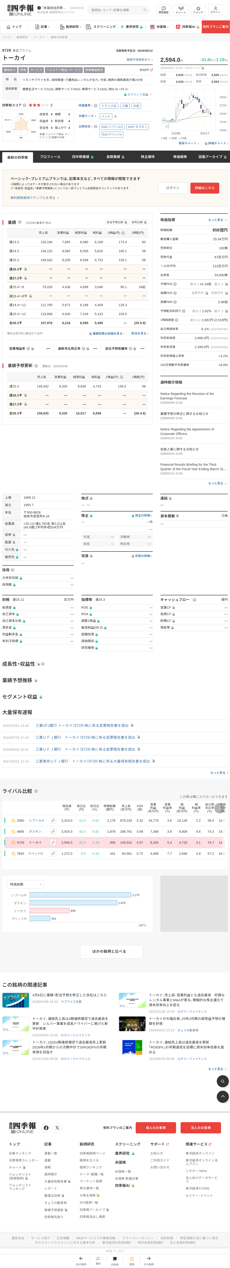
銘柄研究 (70, 26)
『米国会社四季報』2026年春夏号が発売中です (55, 8)
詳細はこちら (205, 188)
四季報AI (187, 27)
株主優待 (148, 157)
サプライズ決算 (71, 1001)
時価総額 (16, 884)
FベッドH (36, 853)
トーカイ (39, 37)
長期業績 (113, 157)
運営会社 (17, 1238)
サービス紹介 (40, 1238)
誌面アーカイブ (210, 157)
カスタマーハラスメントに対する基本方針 (65, 1242)
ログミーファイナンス (192, 1011)
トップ (14, 27)
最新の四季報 (17, 157)
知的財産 (167, 1238)
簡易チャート (188, 143)
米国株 (159, 27)
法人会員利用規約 (182, 1242)
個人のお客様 (156, 1128)
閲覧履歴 (164, 10)
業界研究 (131, 26)
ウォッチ (198, 10)
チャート (181, 10)
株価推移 (180, 157)
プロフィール (50, 157)
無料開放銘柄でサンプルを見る (33, 198)
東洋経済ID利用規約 (116, 1242)
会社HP (144, 70)
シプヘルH (36, 820)
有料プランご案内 (215, 27)
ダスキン (35, 831)
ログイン (216, 10)
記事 (42, 26)
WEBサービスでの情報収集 (95, 1238)
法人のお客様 (201, 1128)
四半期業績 (80, 157)
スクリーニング (101, 27)
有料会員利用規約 (150, 1242)
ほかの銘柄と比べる (109, 951)
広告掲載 (63, 1238)
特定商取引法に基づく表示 (199, 1238)
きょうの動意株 (187, 1030)
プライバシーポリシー (138, 1238)
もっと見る (215, 220)
